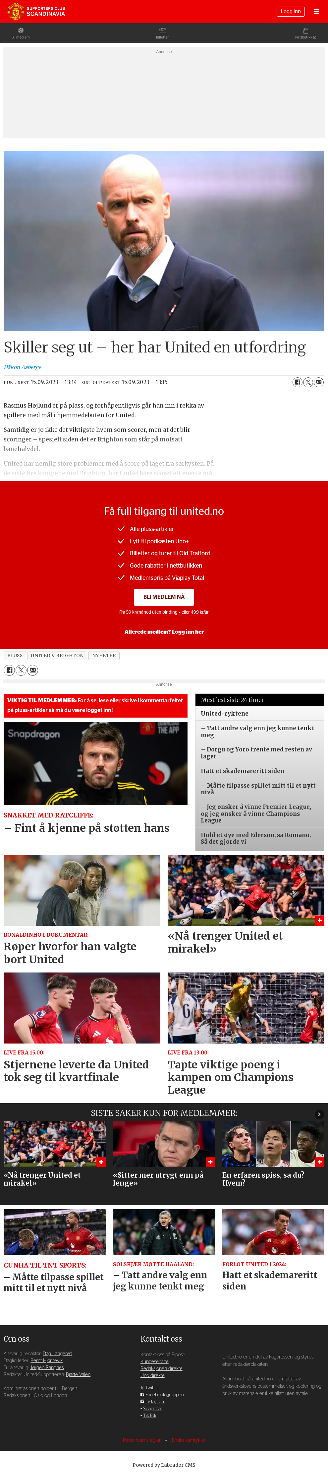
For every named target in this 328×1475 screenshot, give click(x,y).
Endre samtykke (188, 1440)
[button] (319, 1114)
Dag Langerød (57, 1353)
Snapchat (152, 1408)
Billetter (162, 37)
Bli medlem (21, 37)
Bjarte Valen (78, 1374)
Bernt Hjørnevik (46, 1360)
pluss (15, 656)
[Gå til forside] (36, 12)
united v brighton (57, 656)
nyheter (104, 656)
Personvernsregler (142, 1440)
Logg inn (291, 11)
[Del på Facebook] (297, 382)
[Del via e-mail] (319, 382)
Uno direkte (152, 1375)
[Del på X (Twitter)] (308, 382)
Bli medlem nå (164, 597)
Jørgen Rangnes (47, 1367)
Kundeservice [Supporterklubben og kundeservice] (154, 1361)
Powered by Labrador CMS (164, 1465)
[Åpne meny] (316, 12)
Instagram (155, 1401)
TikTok (149, 1415)
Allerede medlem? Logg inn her (164, 632)
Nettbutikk (303, 37)
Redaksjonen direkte (161, 1368)
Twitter (152, 1387)
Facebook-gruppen (164, 1394)
